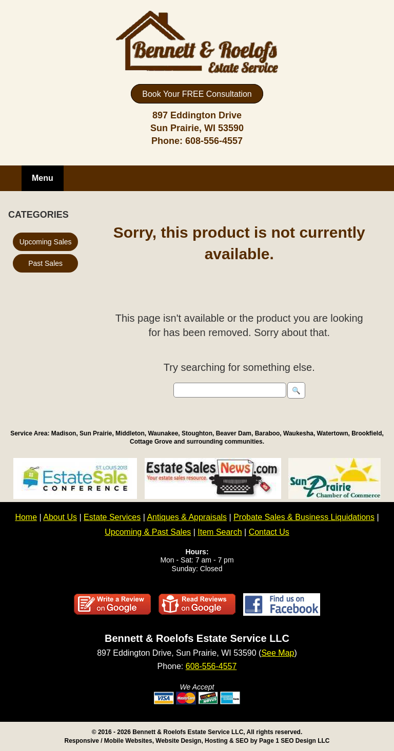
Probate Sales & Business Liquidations (304, 517)
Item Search (220, 532)
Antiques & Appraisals (187, 517)
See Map (277, 653)
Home (26, 517)
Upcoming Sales (45, 242)
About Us (60, 517)
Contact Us (269, 532)
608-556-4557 (214, 141)
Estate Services (112, 517)
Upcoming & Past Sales (148, 532)
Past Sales (45, 263)
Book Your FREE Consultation (196, 94)
